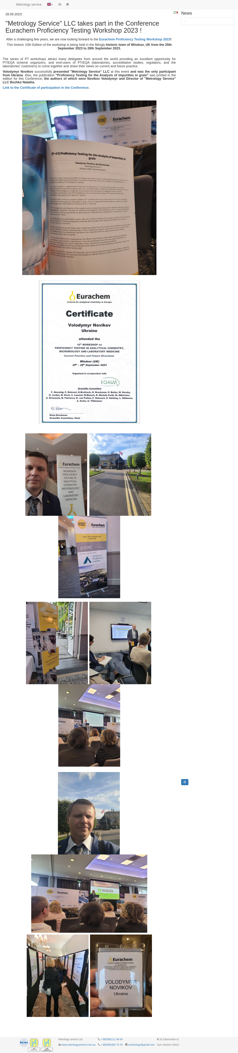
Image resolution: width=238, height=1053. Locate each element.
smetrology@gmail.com (141, 1044)
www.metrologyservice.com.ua (78, 1044)
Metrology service (29, 4)
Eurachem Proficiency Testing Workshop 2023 (134, 39)
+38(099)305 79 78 (112, 1044)
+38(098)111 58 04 (112, 1039)
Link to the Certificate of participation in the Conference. (46, 87)
